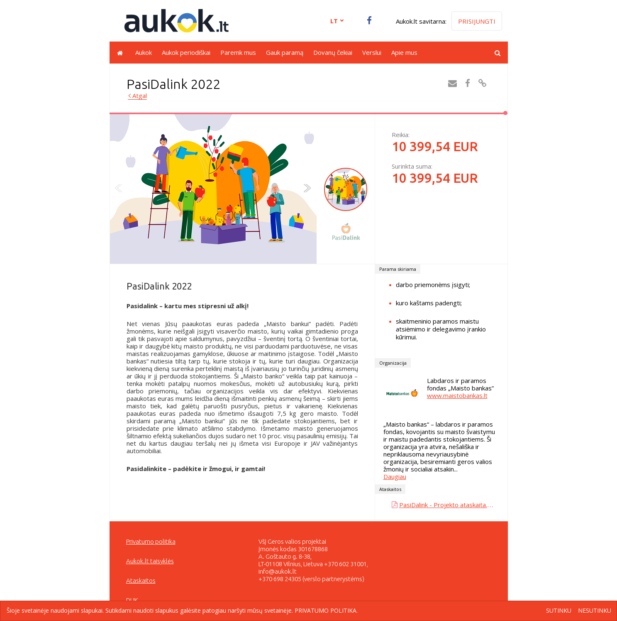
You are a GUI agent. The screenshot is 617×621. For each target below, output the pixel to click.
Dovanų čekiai (332, 52)
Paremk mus (238, 52)
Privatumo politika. (326, 610)
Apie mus (404, 52)
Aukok (143, 52)
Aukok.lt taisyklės (150, 561)
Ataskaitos (141, 580)
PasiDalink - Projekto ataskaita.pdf (448, 505)
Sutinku (558, 610)
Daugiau (394, 476)
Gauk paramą (284, 52)
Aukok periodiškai (186, 52)
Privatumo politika (151, 541)
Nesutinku (594, 610)
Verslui (371, 52)
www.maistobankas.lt (457, 395)
